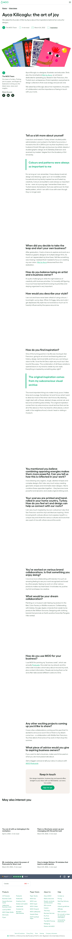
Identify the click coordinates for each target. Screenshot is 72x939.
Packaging (47, 924)
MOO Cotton (34, 906)
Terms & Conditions (20, 933)
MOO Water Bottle (8, 912)
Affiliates (60, 909)
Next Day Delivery (63, 901)
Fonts (36, 933)
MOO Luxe (33, 901)
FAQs (59, 904)
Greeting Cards (20, 901)
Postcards (19, 896)
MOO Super (33, 904)
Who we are (47, 905)
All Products (6, 896)
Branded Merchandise (20, 912)
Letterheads (19, 906)
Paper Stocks (34, 896)
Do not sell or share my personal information (64, 915)
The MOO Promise (49, 921)
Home (4, 8)
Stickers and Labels (22, 904)
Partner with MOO (49, 926)
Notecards (19, 898)
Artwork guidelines (63, 906)
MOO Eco (33, 898)
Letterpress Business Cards (6, 906)
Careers (46, 908)
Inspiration (54, 27)
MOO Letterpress (35, 911)
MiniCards (5, 915)
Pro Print (46, 916)
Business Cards (6, 898)
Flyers (4, 917)
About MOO (47, 896)
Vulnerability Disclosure (61, 920)
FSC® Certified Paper (34, 917)
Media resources (49, 898)
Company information (51, 933)
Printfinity (46, 918)
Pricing (60, 898)
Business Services (49, 913)
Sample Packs (34, 914)
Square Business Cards (7, 902)
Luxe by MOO (6, 909)
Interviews (13, 8)
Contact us (61, 896)
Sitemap (42, 933)
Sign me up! (47, 788)
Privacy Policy (30, 933)
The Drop (47, 910)
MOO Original (34, 909)
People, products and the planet (49, 902)
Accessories (19, 909)
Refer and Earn (62, 911)
